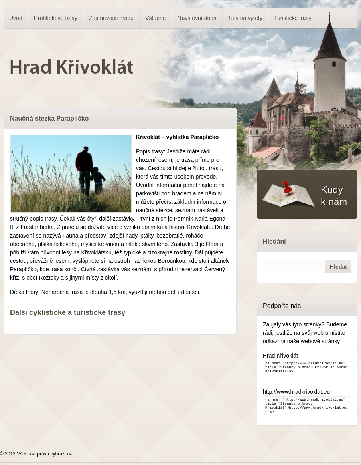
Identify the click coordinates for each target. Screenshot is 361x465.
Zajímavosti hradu (111, 18)
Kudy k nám (334, 195)
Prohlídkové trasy (55, 18)
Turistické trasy (293, 18)
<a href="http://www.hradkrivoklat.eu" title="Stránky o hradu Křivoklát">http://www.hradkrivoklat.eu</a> (307, 405)
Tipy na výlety (245, 18)
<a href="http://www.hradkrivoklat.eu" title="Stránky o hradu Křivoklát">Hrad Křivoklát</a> (307, 369)
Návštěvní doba (197, 18)
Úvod (15, 18)
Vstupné (155, 18)
